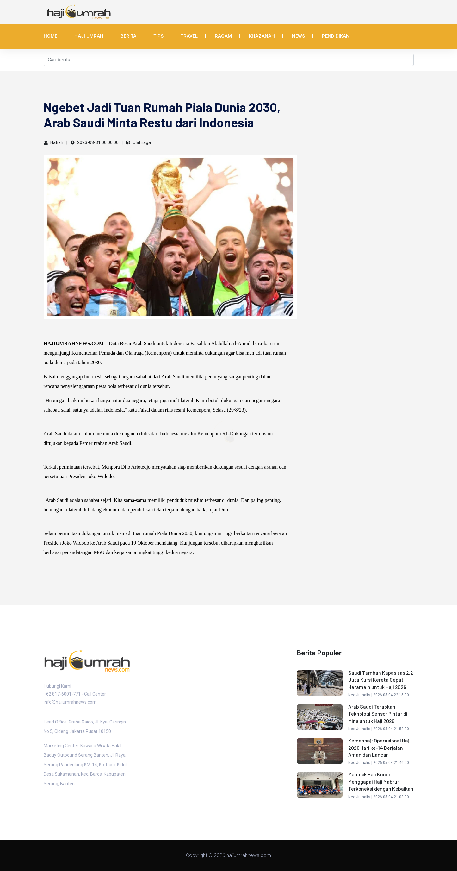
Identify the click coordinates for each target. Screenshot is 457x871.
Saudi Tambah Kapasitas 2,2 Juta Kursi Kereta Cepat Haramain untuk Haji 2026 (380, 680)
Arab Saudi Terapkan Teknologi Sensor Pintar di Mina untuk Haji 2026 (377, 714)
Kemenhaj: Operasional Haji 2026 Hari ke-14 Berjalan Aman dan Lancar (379, 747)
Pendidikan (335, 36)
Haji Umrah (88, 36)
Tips (158, 36)
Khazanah (262, 36)
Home (50, 36)
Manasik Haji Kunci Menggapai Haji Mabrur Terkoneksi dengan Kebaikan (380, 781)
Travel (189, 36)
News (298, 36)
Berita (128, 36)
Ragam (223, 36)
